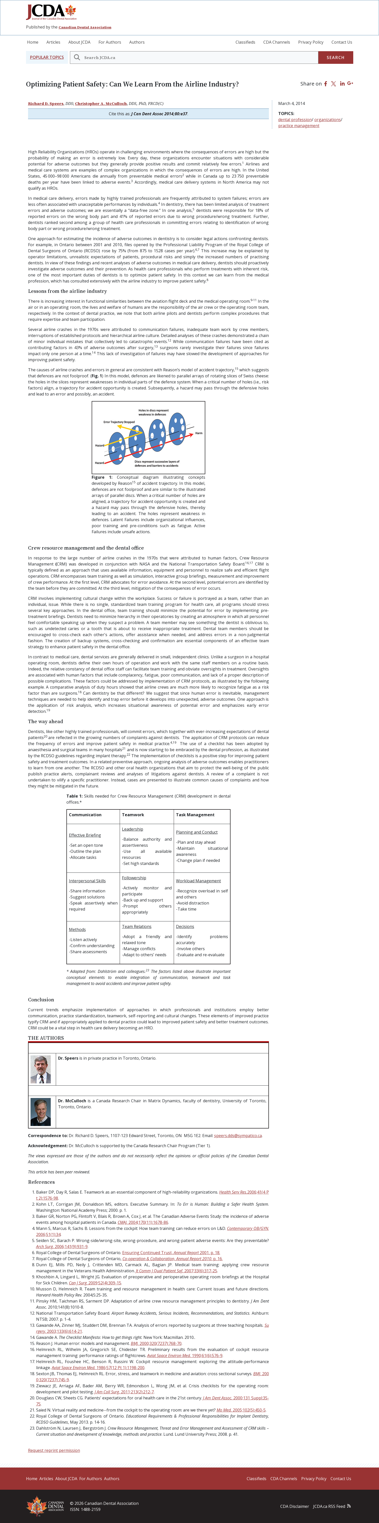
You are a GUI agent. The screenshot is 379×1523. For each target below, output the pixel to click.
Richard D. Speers (45, 103)
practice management (298, 125)
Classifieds (245, 42)
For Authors (109, 42)
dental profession (295, 119)
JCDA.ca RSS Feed (329, 1506)
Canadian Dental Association (85, 27)
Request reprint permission (54, 1450)
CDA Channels (276, 42)
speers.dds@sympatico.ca (238, 1135)
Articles (53, 42)
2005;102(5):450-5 (241, 1410)
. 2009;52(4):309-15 (95, 1283)
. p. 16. (172, 1258)
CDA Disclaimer (294, 1506)
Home (32, 42)
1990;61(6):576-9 (184, 1355)
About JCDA (79, 42)
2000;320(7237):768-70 (156, 1343)
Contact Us (342, 42)
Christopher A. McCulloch (101, 103)
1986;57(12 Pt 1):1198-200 (98, 1367)
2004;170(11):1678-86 (143, 1222)
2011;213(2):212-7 (124, 1392)
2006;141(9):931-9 (62, 1246)
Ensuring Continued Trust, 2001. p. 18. (171, 1252)
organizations (327, 119)
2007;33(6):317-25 (176, 1271)
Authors (137, 42)
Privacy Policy (310, 42)
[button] (47, 57)
